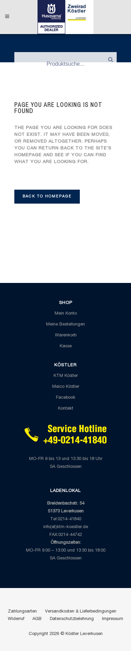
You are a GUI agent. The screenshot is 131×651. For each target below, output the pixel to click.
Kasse (66, 346)
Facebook (65, 398)
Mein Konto (66, 314)
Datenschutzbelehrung (72, 619)
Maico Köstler (65, 387)
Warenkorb (65, 335)
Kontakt (65, 409)
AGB (37, 619)
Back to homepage (47, 197)
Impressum (112, 619)
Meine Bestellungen (65, 324)
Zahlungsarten (22, 611)
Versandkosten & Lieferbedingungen (80, 611)
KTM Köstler (66, 376)
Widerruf (16, 619)
